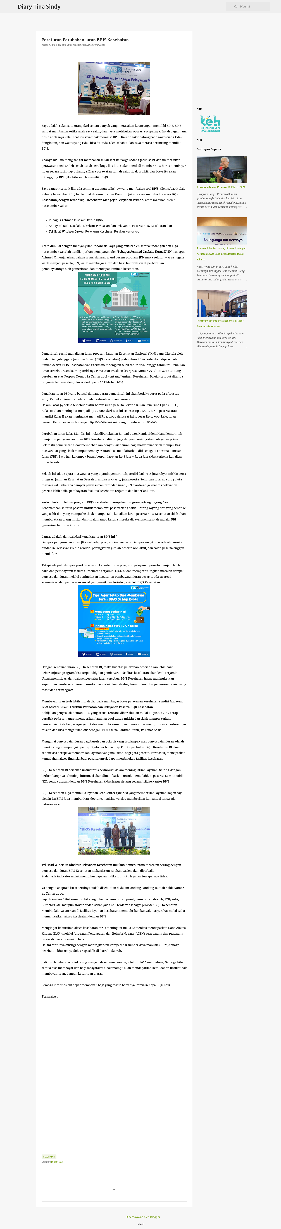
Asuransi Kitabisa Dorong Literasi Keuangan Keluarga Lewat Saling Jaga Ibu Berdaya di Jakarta (221, 253)
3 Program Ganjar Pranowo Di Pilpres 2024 (221, 187)
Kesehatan (49, 1156)
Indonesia (57, 1161)
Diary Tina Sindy (39, 6)
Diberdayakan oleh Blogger (140, 1216)
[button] (44, 52)
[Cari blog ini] (251, 6)
